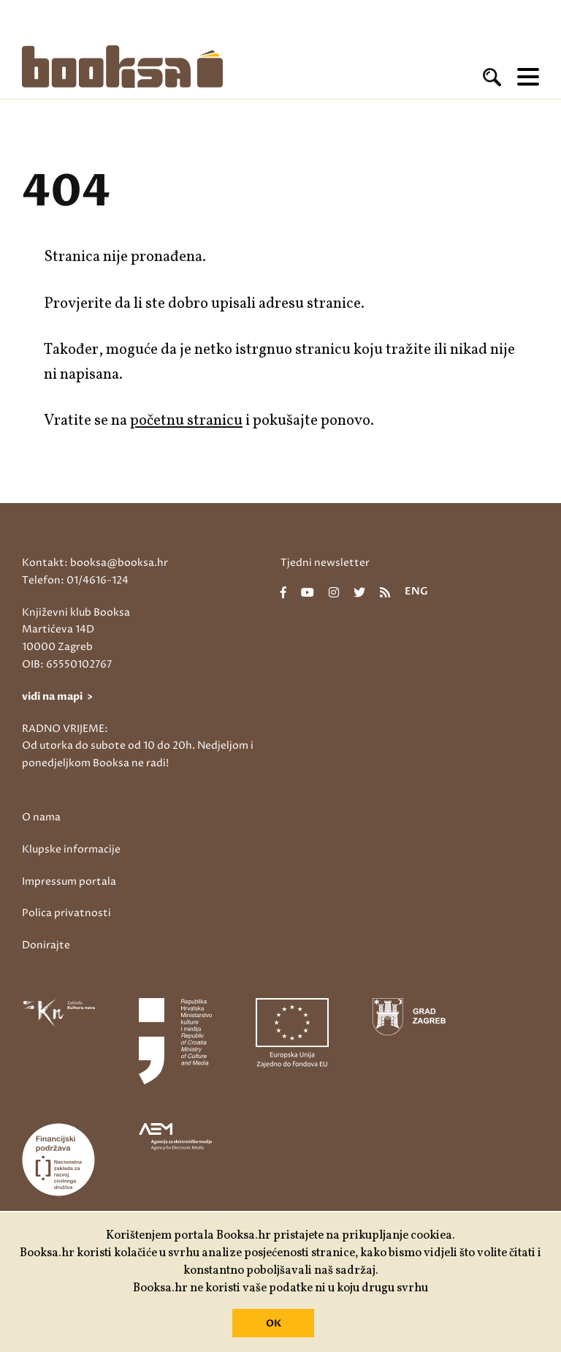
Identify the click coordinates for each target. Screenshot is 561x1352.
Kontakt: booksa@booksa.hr (95, 563)
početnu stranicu (186, 420)
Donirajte (46, 945)
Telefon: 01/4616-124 (75, 580)
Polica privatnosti (66, 913)
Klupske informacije (71, 849)
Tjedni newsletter (325, 563)
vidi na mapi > (57, 696)
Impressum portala (69, 881)
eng (416, 592)
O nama (41, 817)
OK (273, 1323)
